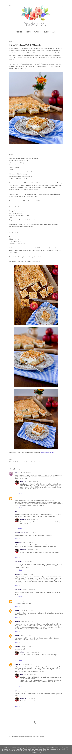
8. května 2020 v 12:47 (27, 621)
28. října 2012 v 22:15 (32, 481)
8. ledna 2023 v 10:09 (32, 698)
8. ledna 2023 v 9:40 (24, 691)
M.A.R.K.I (17, 472)
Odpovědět (18, 494)
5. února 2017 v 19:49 (32, 533)
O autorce (36, 32)
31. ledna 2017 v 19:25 (32, 519)
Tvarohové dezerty (39, 462)
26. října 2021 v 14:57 (26, 664)
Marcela (23, 481)
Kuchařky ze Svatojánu (47, 452)
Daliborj (17, 646)
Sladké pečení (29, 462)
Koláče (14, 462)
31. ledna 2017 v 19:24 (25, 512)
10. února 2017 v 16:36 (32, 549)
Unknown (17, 498)
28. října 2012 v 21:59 (26, 472)
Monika (17, 610)
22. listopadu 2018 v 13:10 (26, 610)
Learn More (34, 752)
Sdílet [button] (10, 459)
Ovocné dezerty (21, 462)
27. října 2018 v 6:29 (26, 601)
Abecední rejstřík (23, 32)
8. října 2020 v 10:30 (25, 635)
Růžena (17, 512)
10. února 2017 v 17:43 (27, 561)
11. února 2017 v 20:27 (27, 574)
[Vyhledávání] (62, 5)
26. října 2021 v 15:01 (32, 674)
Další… (53, 32)
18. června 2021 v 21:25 (27, 646)
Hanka (17, 635)
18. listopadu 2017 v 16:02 (28, 589)
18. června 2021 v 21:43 (33, 652)
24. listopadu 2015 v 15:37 (27, 498)
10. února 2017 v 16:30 (27, 542)
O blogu (45, 32)
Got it (40, 752)
